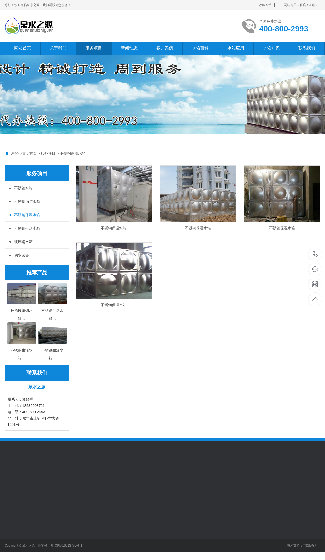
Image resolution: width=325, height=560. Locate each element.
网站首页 (22, 48)
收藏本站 (265, 5)
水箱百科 (200, 48)
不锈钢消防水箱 (27, 201)
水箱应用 (235, 48)
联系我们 (306, 48)
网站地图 (290, 5)
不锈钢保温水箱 (73, 153)
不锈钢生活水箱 (27, 228)
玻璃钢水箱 (23, 242)
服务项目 (93, 48)
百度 (303, 5)
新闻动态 (129, 48)
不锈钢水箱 (23, 188)
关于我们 (58, 48)
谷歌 (312, 5)
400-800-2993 (315, 254)
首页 (33, 153)
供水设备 (21, 255)
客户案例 (164, 48)
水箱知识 (271, 48)
